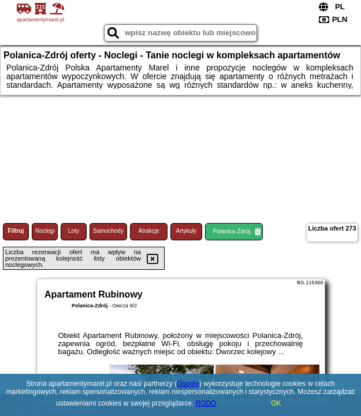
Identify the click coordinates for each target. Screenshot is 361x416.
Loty (73, 231)
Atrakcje (148, 231)
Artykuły (186, 231)
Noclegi (44, 231)
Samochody (108, 231)
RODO (206, 403)
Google (188, 384)
